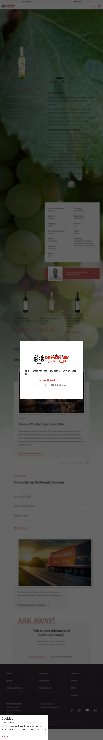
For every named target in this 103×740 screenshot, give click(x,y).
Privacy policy (40, 729)
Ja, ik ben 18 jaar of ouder (49, 380)
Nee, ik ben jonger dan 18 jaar (51, 385)
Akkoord (5, 736)
